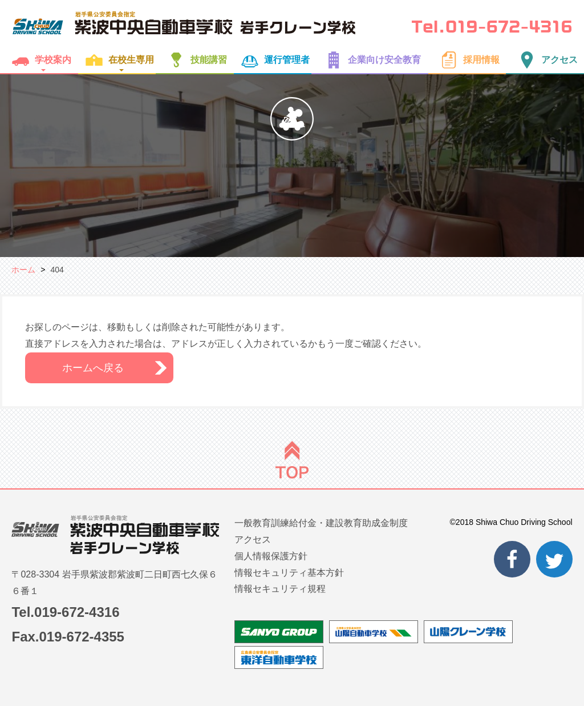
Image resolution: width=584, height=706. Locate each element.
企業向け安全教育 (370, 60)
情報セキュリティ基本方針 (289, 572)
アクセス (545, 60)
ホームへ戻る (93, 368)
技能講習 (194, 60)
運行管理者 (273, 60)
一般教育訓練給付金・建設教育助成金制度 (321, 523)
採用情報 (467, 60)
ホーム (23, 269)
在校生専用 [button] (117, 60)
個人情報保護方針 (270, 556)
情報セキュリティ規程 (280, 588)
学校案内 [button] (38, 60)
